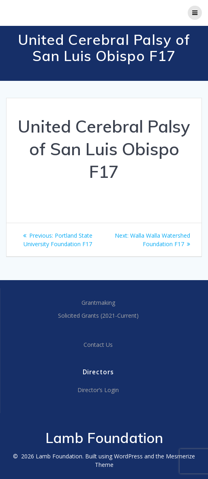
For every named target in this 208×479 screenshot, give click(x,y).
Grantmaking (98, 302)
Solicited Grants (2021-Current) (98, 315)
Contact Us (98, 344)
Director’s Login (98, 390)
